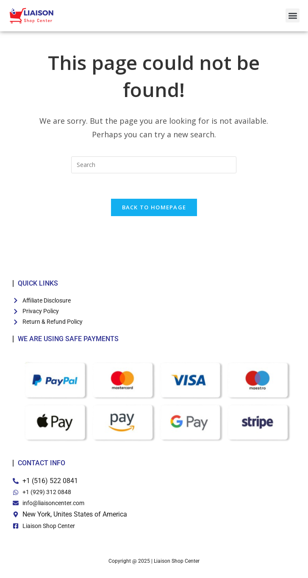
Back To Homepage (154, 211)
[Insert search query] (153, 168)
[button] (293, 15)
